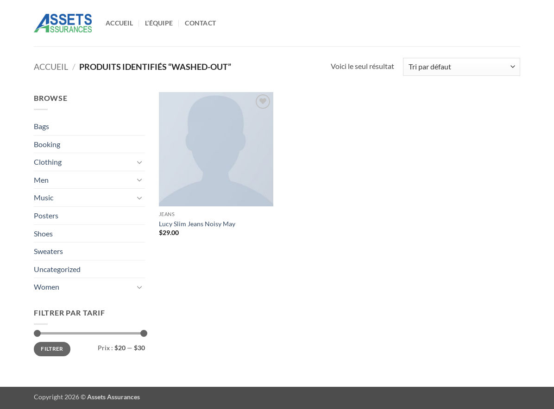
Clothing (48, 161)
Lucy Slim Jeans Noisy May (197, 224)
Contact (200, 23)
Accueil (119, 23)
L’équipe (159, 23)
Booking (47, 144)
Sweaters (48, 251)
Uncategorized (57, 269)
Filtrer (52, 348)
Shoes (43, 233)
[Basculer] (139, 161)
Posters (46, 215)
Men (41, 179)
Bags (41, 126)
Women (46, 286)
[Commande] (461, 67)
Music (43, 197)
